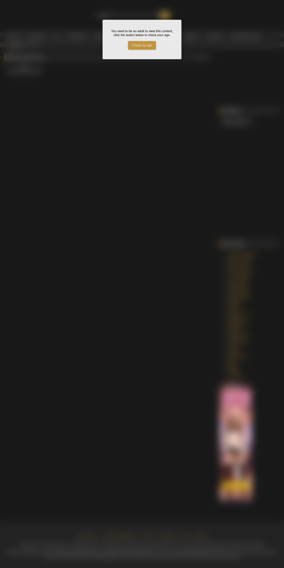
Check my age (142, 45)
